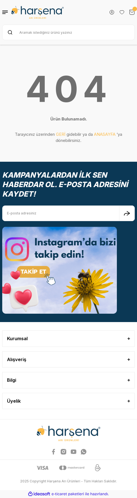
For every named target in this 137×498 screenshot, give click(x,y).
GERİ (60, 134)
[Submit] (127, 213)
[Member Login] (112, 12)
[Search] (68, 32)
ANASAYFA (104, 134)
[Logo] (37, 12)
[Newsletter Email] (68, 213)
